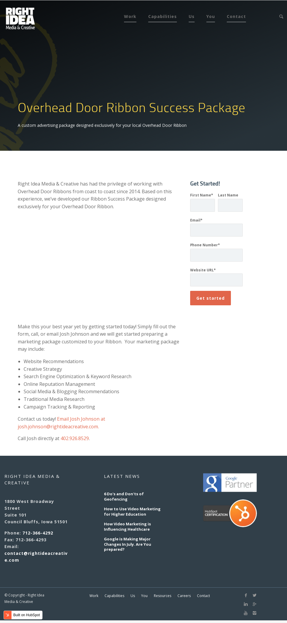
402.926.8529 (75, 438)
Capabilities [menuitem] (162, 16)
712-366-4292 (37, 533)
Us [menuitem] (192, 16)
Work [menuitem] (130, 16)
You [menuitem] (210, 16)
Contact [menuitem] (236, 16)
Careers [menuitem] (184, 595)
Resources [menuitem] (162, 595)
